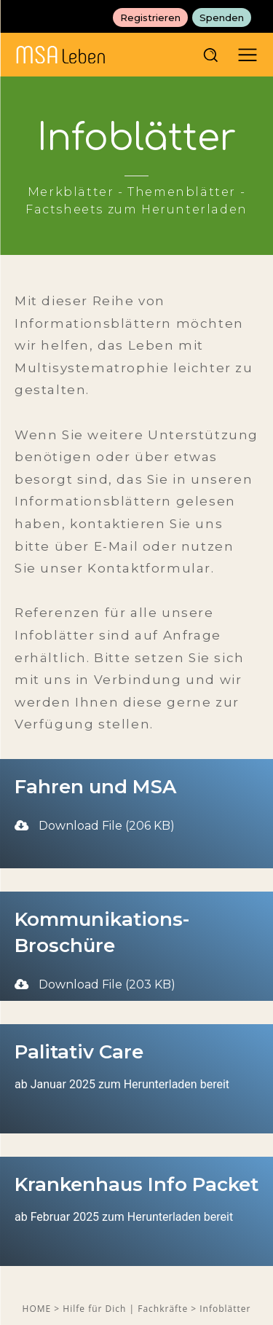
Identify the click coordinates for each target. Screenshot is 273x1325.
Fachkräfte (164, 1308)
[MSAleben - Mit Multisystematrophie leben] (108, 55)
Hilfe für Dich (96, 1308)
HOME (37, 1308)
